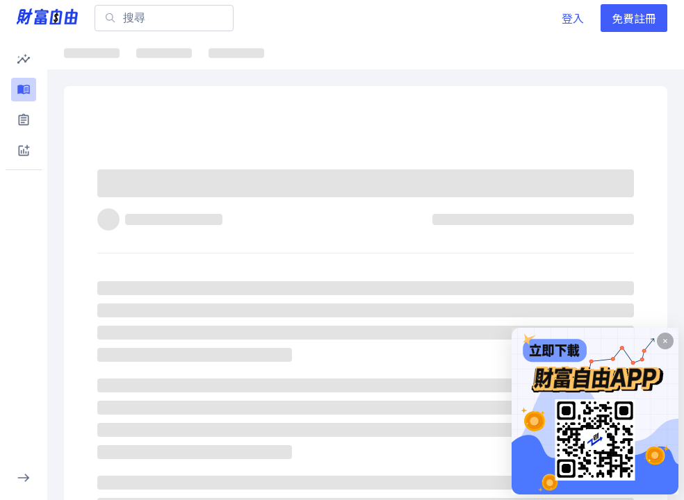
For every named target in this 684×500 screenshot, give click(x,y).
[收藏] (639, 189)
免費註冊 (634, 18)
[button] (23, 59)
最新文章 (97, 52)
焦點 (164, 52)
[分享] (606, 189)
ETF (230, 52)
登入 (573, 18)
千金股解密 (443, 52)
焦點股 (290, 52)
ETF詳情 (361, 52)
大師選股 (527, 52)
